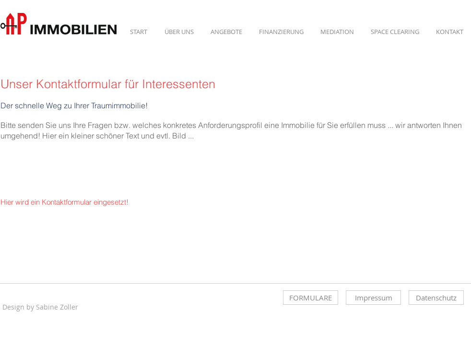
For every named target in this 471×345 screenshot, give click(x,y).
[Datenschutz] (436, 297)
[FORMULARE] (310, 297)
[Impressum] (373, 297)
